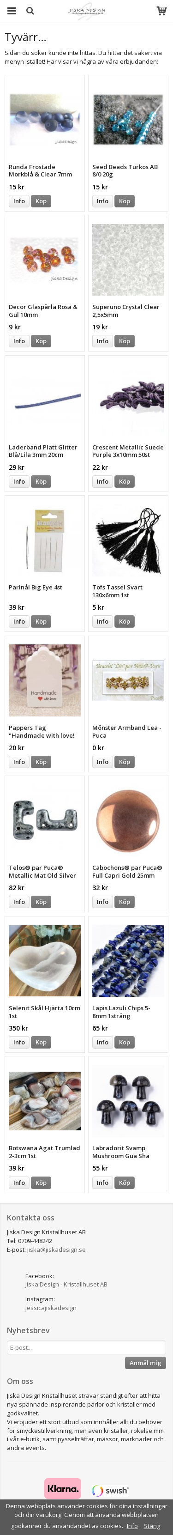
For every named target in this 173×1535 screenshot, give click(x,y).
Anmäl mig (145, 1363)
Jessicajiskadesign (51, 1308)
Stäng (152, 1526)
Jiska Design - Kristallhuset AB (66, 1284)
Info (19, 201)
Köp (41, 201)
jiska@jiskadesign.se (56, 1249)
